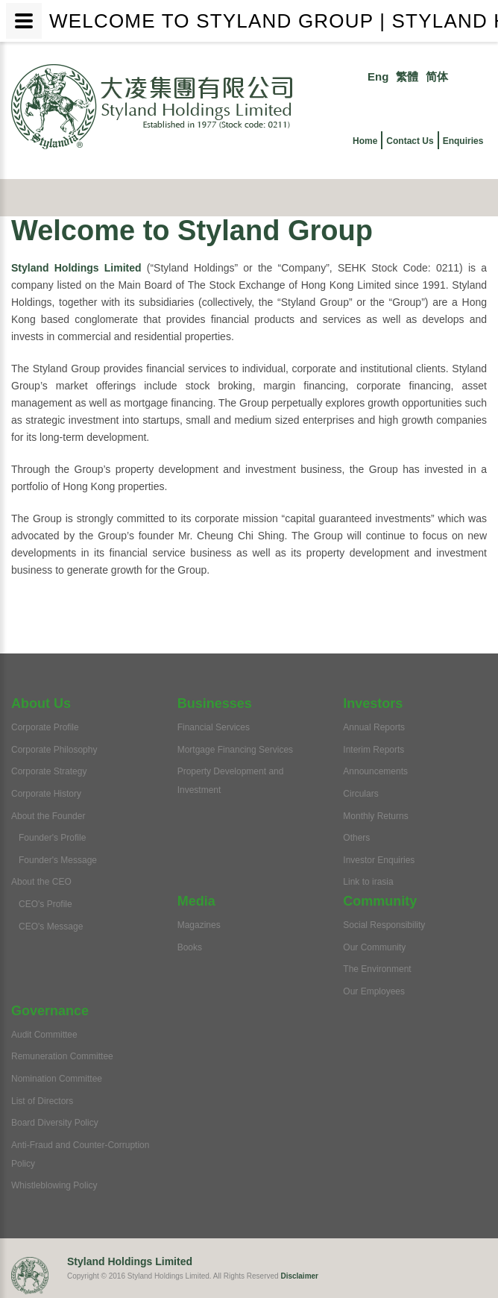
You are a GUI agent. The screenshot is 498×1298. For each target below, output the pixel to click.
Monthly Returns (375, 816)
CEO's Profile (45, 904)
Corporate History (46, 793)
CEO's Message (51, 926)
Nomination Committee (56, 1078)
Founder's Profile (52, 838)
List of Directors (42, 1101)
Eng (378, 76)
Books (189, 947)
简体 (437, 76)
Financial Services (213, 727)
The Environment (377, 969)
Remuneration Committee (62, 1056)
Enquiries (463, 141)
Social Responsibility (384, 925)
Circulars (360, 793)
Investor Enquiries (379, 860)
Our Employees (374, 991)
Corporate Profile (45, 727)
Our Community (374, 947)
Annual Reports (374, 727)
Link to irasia (368, 882)
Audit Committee (44, 1034)
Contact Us (409, 141)
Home (365, 141)
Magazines (199, 925)
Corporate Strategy (48, 771)
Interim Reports (373, 749)
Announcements (375, 771)
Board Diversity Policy (54, 1122)
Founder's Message (58, 860)
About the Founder (48, 816)
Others (356, 838)
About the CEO (41, 882)
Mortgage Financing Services (235, 749)
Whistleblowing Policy (54, 1185)
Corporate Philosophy (54, 749)
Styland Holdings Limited (76, 268)
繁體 (407, 76)
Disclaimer (299, 1276)
